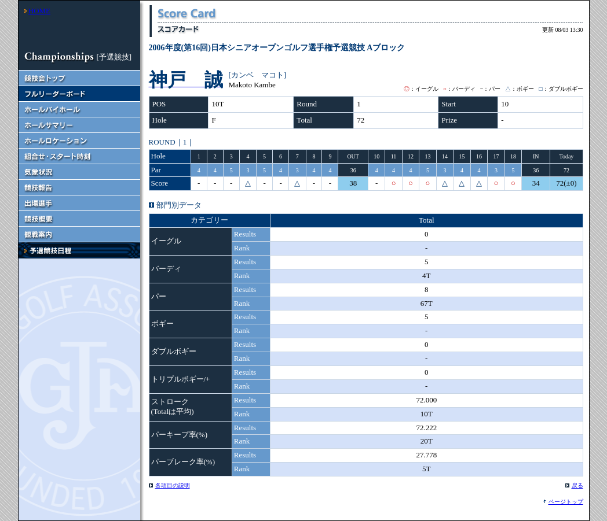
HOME (39, 10)
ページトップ (566, 501)
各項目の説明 (172, 485)
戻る (577, 485)
